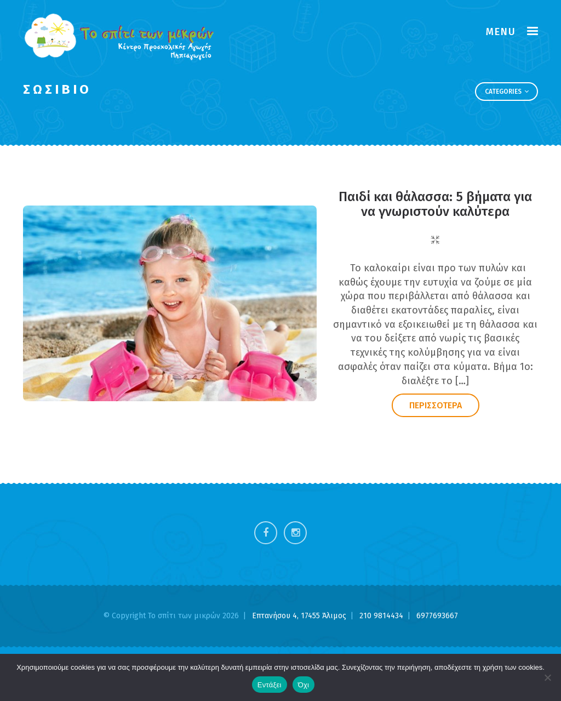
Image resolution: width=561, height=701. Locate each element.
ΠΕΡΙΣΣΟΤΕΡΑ (435, 405)
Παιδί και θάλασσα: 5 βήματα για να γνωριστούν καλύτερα (435, 204)
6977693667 (437, 615)
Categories (507, 91)
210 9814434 (382, 615)
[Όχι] (547, 677)
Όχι (304, 685)
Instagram (295, 532)
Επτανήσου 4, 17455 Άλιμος (300, 615)
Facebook (265, 532)
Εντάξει (269, 685)
